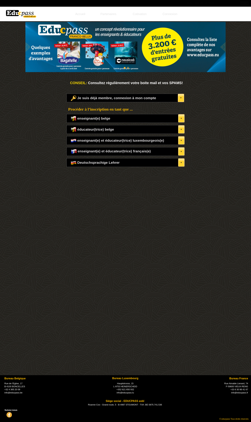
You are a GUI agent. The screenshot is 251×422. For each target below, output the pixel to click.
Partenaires (108, 14)
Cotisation (140, 14)
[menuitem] (80, 14)
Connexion (169, 14)
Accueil (80, 14)
